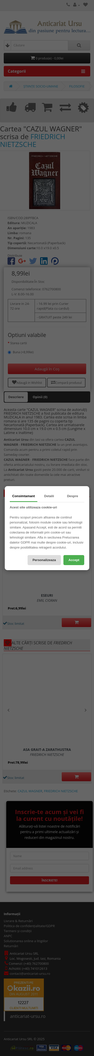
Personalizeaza (44, 560)
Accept (73, 560)
